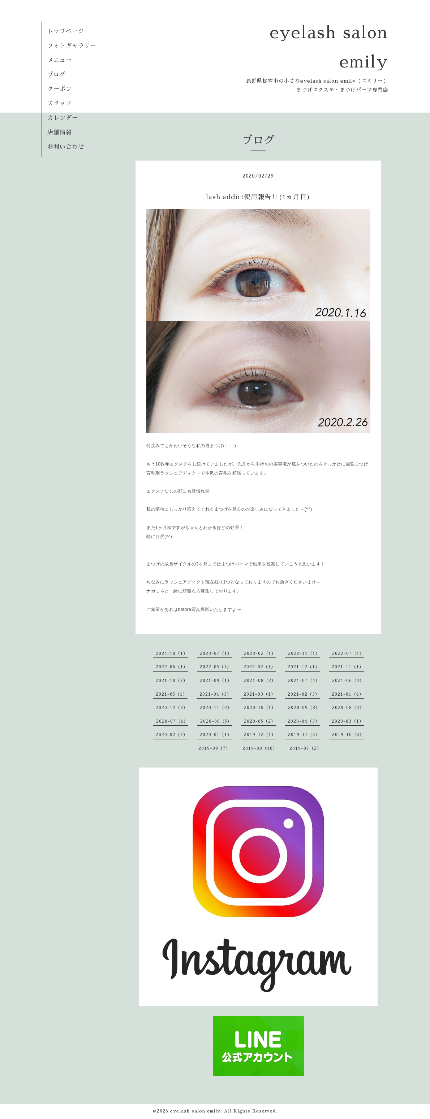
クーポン (59, 89)
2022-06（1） (172, 667)
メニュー (59, 60)
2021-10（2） (172, 680)
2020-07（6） (172, 721)
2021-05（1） (172, 694)
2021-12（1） (304, 667)
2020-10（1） (260, 707)
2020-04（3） (304, 721)
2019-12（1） (260, 735)
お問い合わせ (65, 147)
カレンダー (62, 118)
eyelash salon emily (195, 1111)
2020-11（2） (216, 707)
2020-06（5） (216, 721)
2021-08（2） (260, 680)
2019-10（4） (348, 735)
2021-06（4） (348, 680)
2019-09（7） (214, 748)
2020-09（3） (304, 707)
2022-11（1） (304, 653)
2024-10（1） (172, 653)
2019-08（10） (260, 748)
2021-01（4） (348, 694)
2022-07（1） (348, 653)
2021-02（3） (304, 694)
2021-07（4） (304, 680)
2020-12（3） (172, 707)
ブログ (56, 75)
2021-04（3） (215, 694)
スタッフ (59, 103)
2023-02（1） (260, 653)
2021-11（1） (348, 667)
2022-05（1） (216, 667)
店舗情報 (59, 132)
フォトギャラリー (71, 46)
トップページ (65, 31)
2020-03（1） (348, 721)
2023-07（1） (216, 653)
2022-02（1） (260, 667)
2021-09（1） (216, 680)
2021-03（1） (260, 694)
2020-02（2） (172, 735)
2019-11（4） (304, 735)
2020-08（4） (348, 707)
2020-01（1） (216, 735)
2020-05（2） (260, 721)
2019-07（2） (305, 748)
